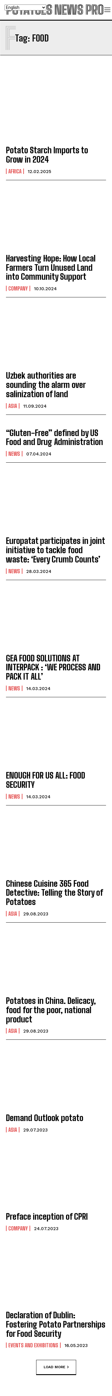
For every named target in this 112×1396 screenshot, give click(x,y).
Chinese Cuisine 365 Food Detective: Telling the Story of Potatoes (54, 892)
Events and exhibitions (33, 1345)
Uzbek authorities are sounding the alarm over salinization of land (46, 384)
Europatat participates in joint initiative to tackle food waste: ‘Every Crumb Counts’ (55, 550)
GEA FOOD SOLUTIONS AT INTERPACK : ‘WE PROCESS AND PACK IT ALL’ (53, 667)
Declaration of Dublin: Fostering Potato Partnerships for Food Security (55, 1324)
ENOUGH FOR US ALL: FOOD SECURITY (45, 780)
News (14, 453)
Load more (56, 1367)
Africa (15, 171)
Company (18, 288)
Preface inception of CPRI (47, 1216)
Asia (12, 406)
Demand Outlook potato (44, 1118)
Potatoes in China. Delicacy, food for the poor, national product (51, 1010)
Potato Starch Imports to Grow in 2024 (47, 154)
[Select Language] (25, 7)
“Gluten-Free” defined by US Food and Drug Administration (54, 437)
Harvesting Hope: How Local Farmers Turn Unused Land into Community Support (51, 267)
